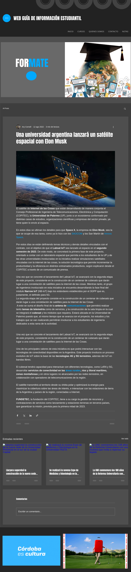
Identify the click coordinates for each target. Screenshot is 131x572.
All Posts (6, 108)
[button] (125, 108)
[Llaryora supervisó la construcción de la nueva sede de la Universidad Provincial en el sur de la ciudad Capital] (22, 454)
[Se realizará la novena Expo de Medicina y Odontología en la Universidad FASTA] (65, 454)
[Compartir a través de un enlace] (37, 415)
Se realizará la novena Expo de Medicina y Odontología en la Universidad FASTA (63, 472)
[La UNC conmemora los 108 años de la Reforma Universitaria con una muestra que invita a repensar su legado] (109, 454)
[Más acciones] (113, 126)
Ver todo (124, 439)
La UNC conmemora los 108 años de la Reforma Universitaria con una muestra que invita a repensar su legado (108, 472)
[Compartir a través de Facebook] (17, 415)
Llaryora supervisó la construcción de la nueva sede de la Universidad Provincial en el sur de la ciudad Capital (22, 472)
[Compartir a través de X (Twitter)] (24, 415)
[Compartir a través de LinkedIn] (30, 415)
